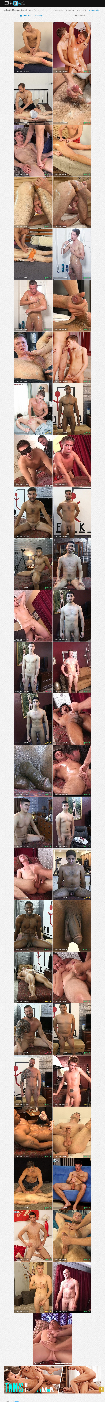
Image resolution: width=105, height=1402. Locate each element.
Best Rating (70, 10)
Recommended (94, 10)
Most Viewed (81, 10)
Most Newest (58, 10)
